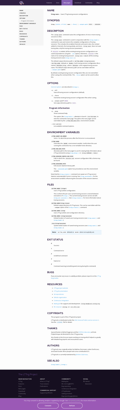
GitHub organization (60, 297)
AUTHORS (23, 41)
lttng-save (92, 218)
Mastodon (88, 384)
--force (74, 24)
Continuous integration (61, 300)
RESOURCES (23, 34)
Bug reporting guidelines (70, 396)
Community (88, 3)
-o (52, 101)
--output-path (83, 24)
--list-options (56, 124)
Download (78, 3)
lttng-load (94, 40)
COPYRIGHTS (24, 36)
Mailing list (57, 304)
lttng (76, 87)
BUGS (21, 31)
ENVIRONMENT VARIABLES (28, 23)
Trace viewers (44, 384)
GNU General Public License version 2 (87, 320)
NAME (21, 10)
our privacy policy (74, 401)
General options (56, 87)
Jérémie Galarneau (82, 354)
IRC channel (57, 307)
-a (52, 90)
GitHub (86, 381)
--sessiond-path (62, 169)
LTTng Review (66, 391)
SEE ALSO (22, 44)
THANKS (22, 39)
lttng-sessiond (86, 176)
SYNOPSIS (23, 13)
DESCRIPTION (24, 15)
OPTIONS (22, 18)
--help (56, 111)
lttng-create (65, 174)
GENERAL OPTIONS (61, 24)
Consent (48, 406)
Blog (98, 3)
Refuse (72, 406)
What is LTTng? (45, 381)
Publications (44, 386)
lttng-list (70, 58)
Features (49, 3)
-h (52, 111)
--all (73, 53)
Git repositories (59, 294)
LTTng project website (61, 288)
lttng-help (69, 116)
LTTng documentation (61, 291)
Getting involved (67, 393)
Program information (27, 21)
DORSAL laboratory (85, 332)
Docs (57, 3)
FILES (21, 26)
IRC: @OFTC (68, 384)
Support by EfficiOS (46, 393)
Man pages (67, 3)
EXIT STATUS (24, 28)
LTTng (20, 381)
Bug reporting (66, 386)
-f (52, 95)
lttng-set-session (61, 198)
